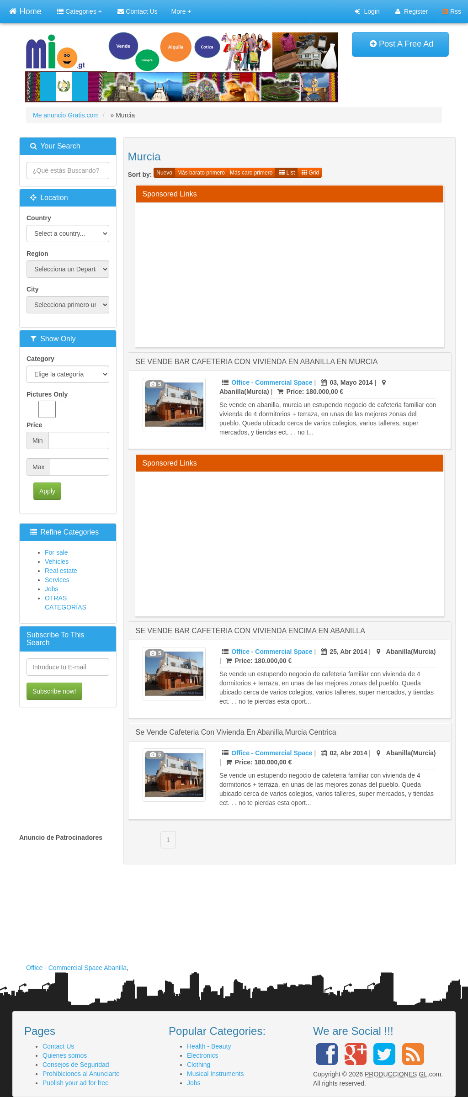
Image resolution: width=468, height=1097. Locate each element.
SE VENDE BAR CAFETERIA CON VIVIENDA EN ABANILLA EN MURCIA (257, 362)
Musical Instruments (215, 1073)
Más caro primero (251, 173)
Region (37, 253)
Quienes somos (65, 1055)
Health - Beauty (209, 1046)
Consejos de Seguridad (76, 1064)
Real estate (61, 570)
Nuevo (164, 173)
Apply (47, 491)
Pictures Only (47, 404)
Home (25, 10)
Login (367, 11)
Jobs (51, 589)
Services (57, 579)
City (32, 289)
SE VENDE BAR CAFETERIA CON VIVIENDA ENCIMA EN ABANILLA (250, 631)
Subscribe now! (54, 691)
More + (181, 11)
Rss (451, 11)
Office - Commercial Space (271, 382)
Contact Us (137, 11)
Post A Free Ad (401, 43)
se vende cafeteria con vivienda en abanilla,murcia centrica (236, 732)
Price (34, 425)
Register (411, 11)
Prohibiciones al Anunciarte (81, 1073)
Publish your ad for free (76, 1082)
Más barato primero (201, 173)
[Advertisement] (305, 274)
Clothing (198, 1064)
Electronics (202, 1055)
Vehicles (57, 561)
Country (39, 218)
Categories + (79, 11)
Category (40, 358)
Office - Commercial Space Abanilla (76, 967)
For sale (56, 552)
